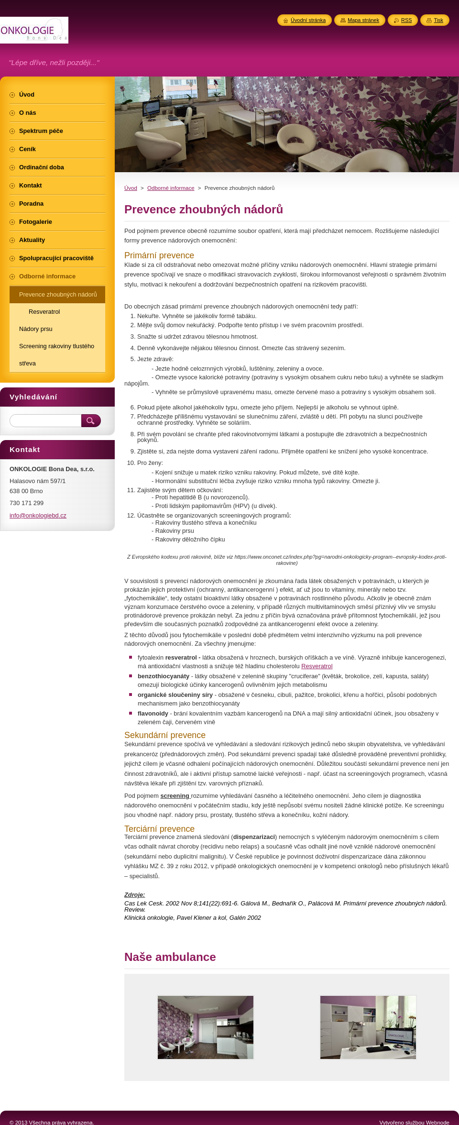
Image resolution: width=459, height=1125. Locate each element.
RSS (406, 20)
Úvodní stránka (308, 20)
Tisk (438, 20)
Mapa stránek (363, 20)
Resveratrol (316, 666)
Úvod (130, 188)
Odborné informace (171, 188)
